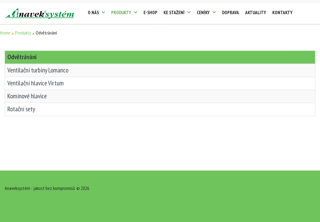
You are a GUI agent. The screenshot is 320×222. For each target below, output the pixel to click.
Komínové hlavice (27, 96)
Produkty (23, 33)
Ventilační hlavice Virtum (35, 83)
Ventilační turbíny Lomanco (37, 70)
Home (5, 33)
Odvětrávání (22, 57)
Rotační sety (21, 109)
